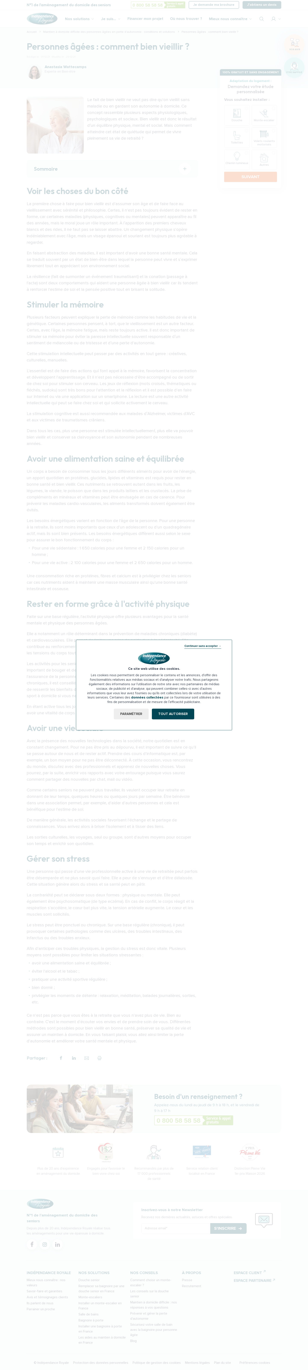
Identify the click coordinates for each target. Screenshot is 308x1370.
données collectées (147, 697)
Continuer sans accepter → (202, 646)
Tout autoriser (173, 714)
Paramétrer (131, 714)
